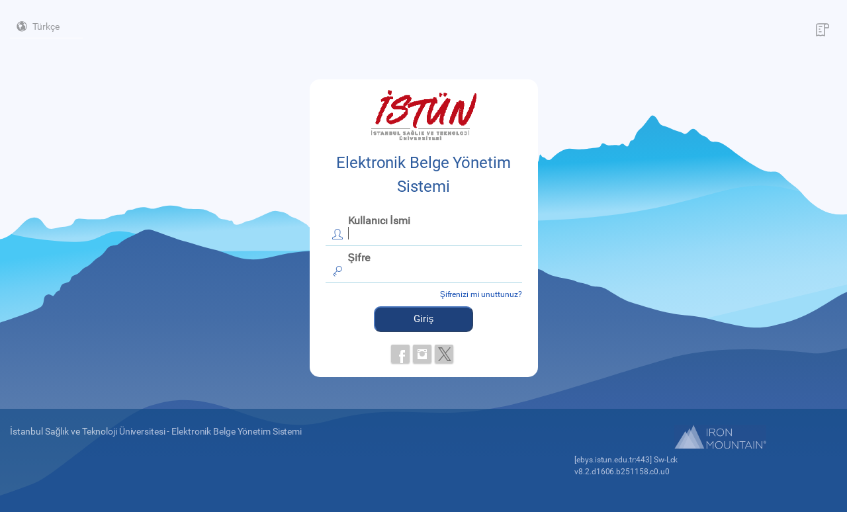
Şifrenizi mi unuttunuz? (481, 294)
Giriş (424, 319)
